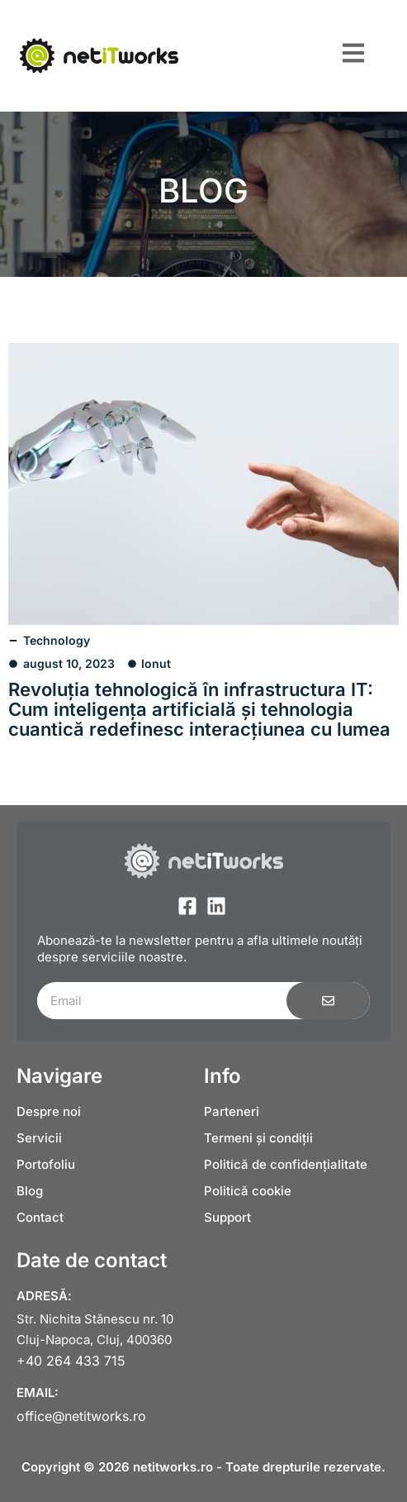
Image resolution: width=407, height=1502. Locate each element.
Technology (56, 640)
